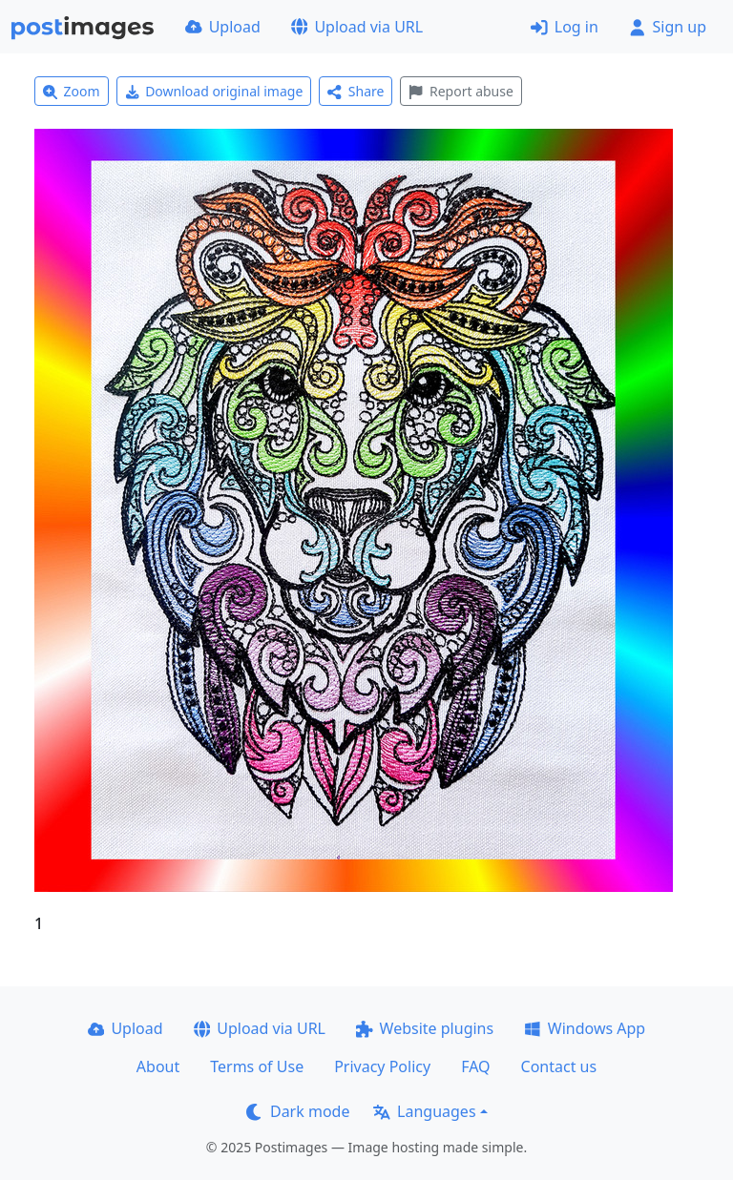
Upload (223, 26)
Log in (564, 26)
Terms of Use (257, 1066)
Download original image (214, 91)
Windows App (584, 1028)
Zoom (71, 91)
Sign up (667, 26)
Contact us (559, 1066)
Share (355, 91)
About (157, 1066)
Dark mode (297, 1111)
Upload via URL (357, 26)
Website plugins (424, 1028)
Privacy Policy (382, 1066)
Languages (424, 1111)
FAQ (475, 1066)
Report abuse (460, 91)
